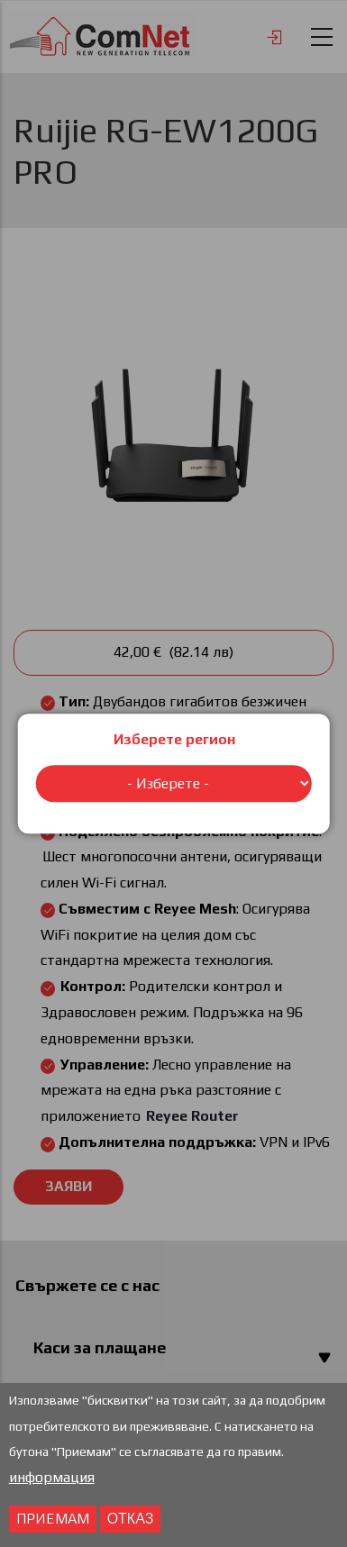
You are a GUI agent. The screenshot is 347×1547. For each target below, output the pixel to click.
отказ (130, 1521)
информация (52, 1479)
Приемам (52, 1521)
